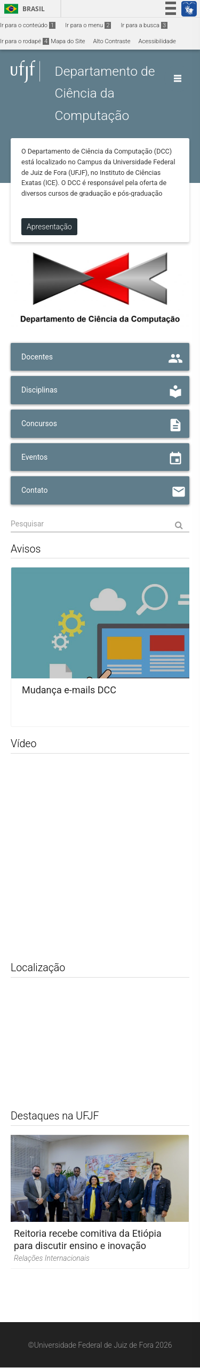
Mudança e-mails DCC (69, 691)
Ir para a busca (144, 25)
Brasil (22, 8)
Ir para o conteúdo (27, 25)
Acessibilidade (156, 41)
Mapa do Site (68, 41)
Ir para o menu (88, 25)
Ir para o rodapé (24, 41)
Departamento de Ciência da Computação (104, 93)
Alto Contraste (112, 41)
